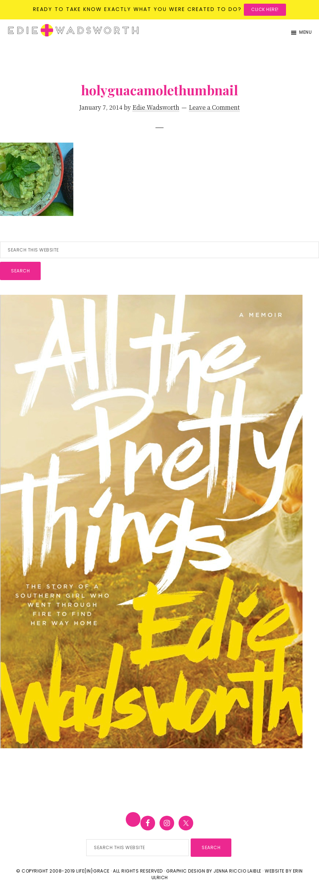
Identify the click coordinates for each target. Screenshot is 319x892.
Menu (305, 32)
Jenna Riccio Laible (237, 871)
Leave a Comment (214, 107)
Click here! (265, 9)
